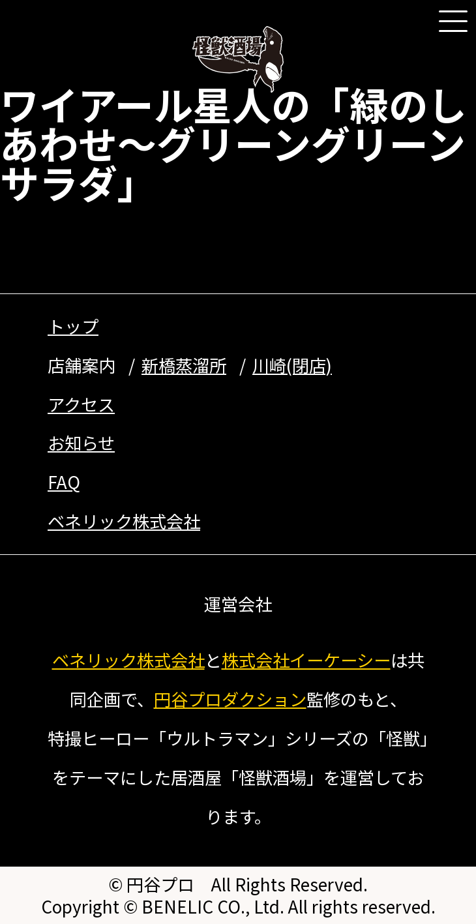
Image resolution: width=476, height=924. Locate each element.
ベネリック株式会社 (124, 521)
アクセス (81, 404)
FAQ (64, 481)
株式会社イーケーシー (306, 660)
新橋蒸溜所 (183, 365)
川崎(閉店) (292, 365)
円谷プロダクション (230, 699)
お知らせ (81, 442)
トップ (73, 326)
